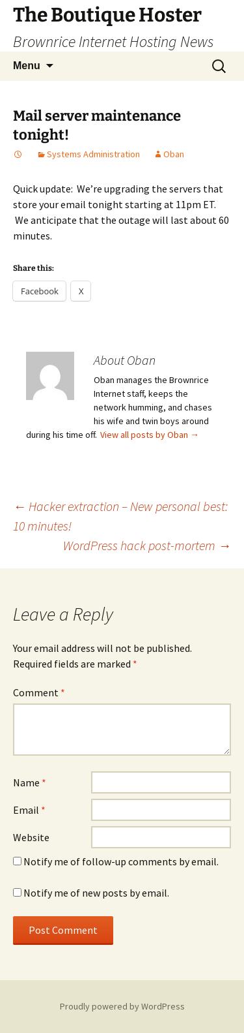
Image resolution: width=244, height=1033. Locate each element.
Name (29, 782)
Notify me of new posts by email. (96, 892)
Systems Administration (93, 154)
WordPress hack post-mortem (147, 545)
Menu (26, 65)
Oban (173, 154)
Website (31, 837)
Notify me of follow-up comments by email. (121, 861)
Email (29, 809)
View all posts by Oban (149, 434)
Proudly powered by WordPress (122, 1006)
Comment (39, 692)
